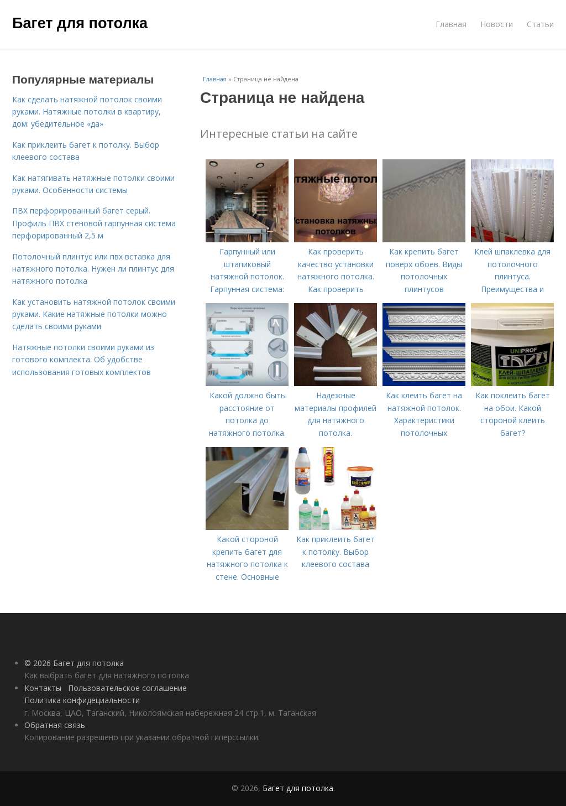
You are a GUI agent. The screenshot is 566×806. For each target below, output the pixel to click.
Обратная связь (54, 725)
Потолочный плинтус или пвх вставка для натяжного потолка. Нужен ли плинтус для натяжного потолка (93, 269)
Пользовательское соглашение (127, 688)
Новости (496, 24)
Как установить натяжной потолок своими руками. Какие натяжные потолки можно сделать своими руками (93, 314)
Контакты (42, 688)
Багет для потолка (80, 23)
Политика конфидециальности (82, 700)
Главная (451, 24)
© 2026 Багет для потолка (74, 663)
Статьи (540, 24)
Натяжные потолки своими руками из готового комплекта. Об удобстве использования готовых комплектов (83, 359)
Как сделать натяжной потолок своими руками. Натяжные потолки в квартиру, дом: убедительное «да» (87, 111)
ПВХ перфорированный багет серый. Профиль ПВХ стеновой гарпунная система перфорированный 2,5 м (94, 223)
